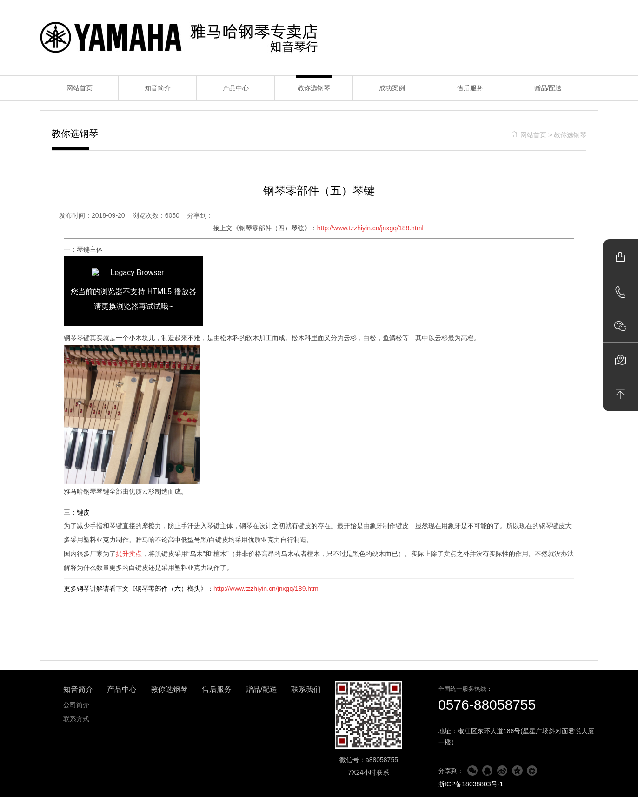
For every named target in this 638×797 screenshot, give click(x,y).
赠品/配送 (548, 88)
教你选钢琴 (314, 88)
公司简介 (76, 705)
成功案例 (392, 88)
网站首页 (79, 88)
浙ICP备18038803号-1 (470, 784)
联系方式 (76, 719)
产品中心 (236, 88)
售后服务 (470, 88)
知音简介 (158, 88)
